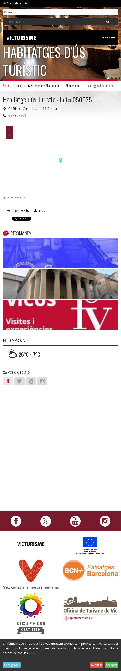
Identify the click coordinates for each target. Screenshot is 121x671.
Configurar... (12, 665)
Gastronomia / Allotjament (43, 85)
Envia (41, 210)
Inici (19, 85)
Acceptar (111, 665)
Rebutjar (96, 665)
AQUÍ (32, 653)
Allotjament (72, 85)
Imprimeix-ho (21, 210)
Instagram (42, 381)
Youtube (31, 381)
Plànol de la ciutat (17, 3)
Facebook (8, 381)
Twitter (19, 381)
